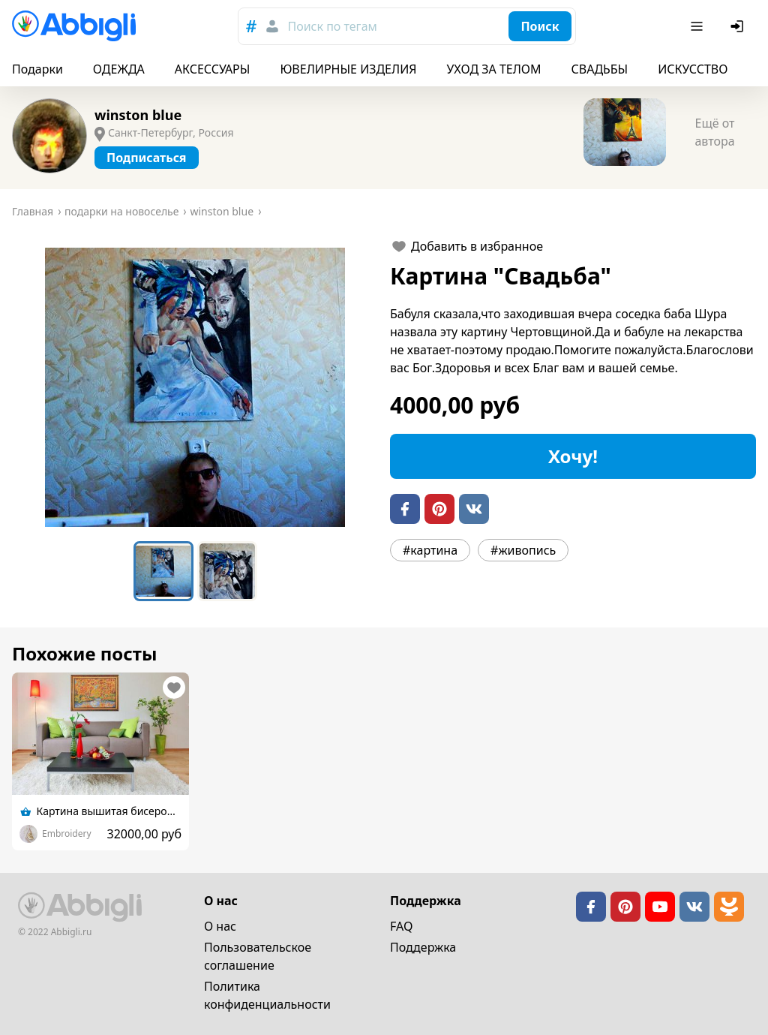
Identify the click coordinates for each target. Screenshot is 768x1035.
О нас (220, 926)
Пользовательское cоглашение (257, 956)
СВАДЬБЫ (600, 69)
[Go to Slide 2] (227, 571)
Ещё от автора (714, 132)
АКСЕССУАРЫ (212, 69)
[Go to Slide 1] (164, 571)
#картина (430, 550)
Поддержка (423, 947)
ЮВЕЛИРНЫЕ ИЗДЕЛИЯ (348, 69)
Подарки (37, 69)
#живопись (523, 550)
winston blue (138, 114)
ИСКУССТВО (693, 69)
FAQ (401, 926)
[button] (195, 387)
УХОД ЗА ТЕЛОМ (494, 69)
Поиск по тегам (331, 26)
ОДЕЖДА (119, 69)
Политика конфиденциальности (267, 995)
